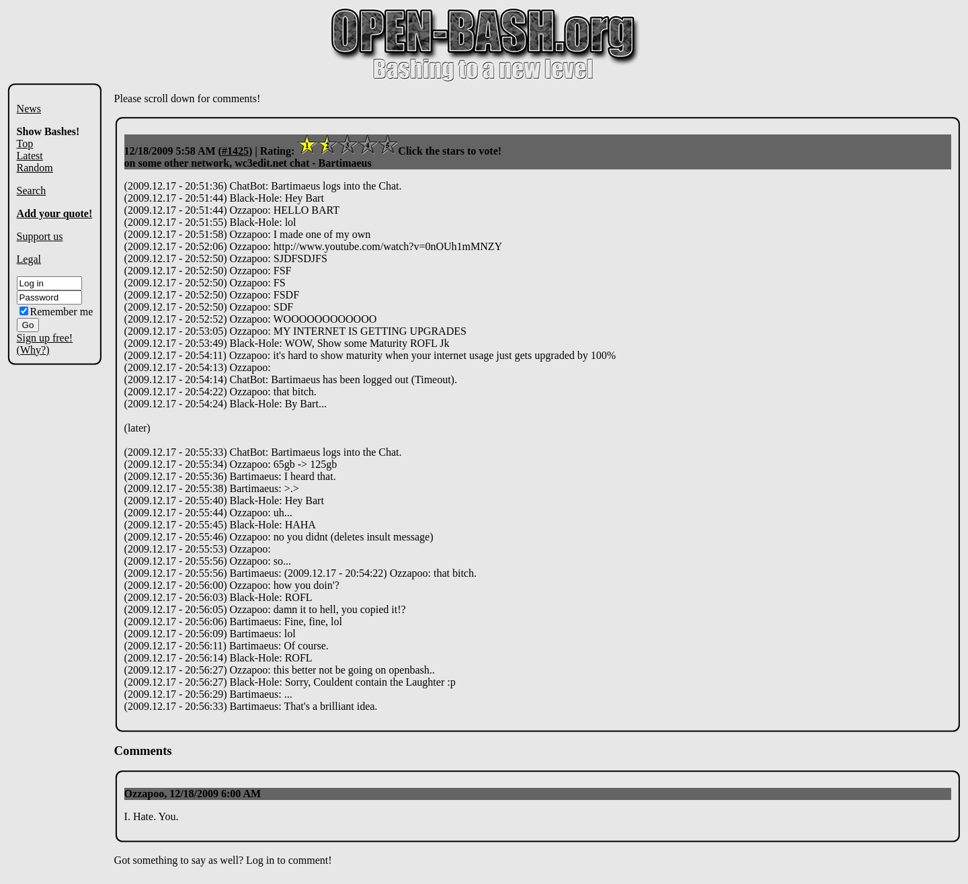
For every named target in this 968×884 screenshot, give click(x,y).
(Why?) (33, 350)
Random (35, 167)
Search (31, 190)
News (29, 108)
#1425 (235, 151)
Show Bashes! (48, 131)
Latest (30, 155)
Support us (40, 236)
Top (25, 143)
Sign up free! (45, 338)
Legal (29, 259)
